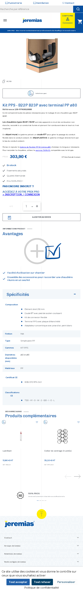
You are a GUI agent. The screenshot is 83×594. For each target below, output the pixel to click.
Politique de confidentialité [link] (41, 587)
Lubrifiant (7, 451)
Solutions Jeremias (13, 554)
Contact (69, 3)
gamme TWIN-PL (42, 150)
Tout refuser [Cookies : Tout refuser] (42, 582)
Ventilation (42, 3)
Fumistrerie (15, 3)
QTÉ (11, 206)
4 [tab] (45, 500)
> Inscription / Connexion (21, 194)
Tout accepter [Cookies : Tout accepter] (18, 582)
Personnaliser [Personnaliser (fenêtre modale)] (66, 582)
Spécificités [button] (42, 295)
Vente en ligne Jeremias (15, 562)
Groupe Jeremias (12, 546)
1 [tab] (38, 500)
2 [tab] (40, 500)
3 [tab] (43, 500)
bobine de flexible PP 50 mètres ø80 (35, 147)
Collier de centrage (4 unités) (58, 451)
